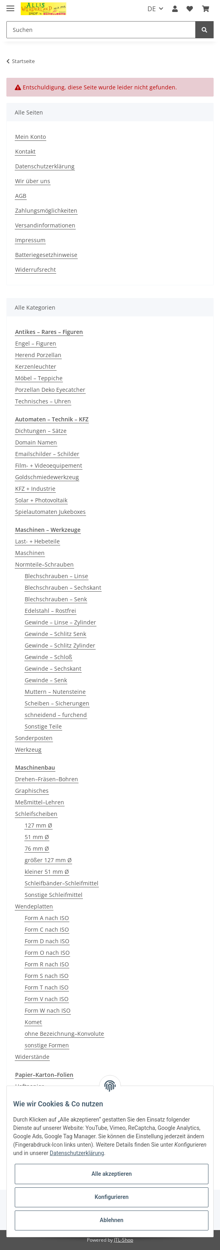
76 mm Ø (37, 848)
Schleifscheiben (36, 814)
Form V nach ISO (47, 999)
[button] (175, 9)
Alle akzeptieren (111, 1174)
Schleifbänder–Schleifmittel (61, 883)
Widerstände (32, 1056)
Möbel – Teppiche (39, 378)
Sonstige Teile (43, 726)
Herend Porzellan (38, 355)
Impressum (30, 240)
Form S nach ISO (47, 975)
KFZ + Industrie (35, 488)
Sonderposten (34, 738)
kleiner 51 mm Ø (47, 871)
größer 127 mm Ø (48, 860)
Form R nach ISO (47, 964)
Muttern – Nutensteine (55, 691)
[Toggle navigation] (10, 5)
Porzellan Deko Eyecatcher (50, 389)
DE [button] (151, 8)
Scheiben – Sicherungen (57, 703)
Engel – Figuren (35, 343)
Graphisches (32, 790)
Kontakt (25, 151)
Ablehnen (111, 1220)
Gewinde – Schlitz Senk (55, 634)
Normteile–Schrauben (44, 564)
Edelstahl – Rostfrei (50, 610)
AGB (20, 195)
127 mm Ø (38, 825)
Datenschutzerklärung (45, 166)
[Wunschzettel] (189, 9)
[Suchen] (101, 29)
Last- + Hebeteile (37, 541)
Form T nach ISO (47, 987)
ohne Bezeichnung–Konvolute (64, 1033)
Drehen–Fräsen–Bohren (46, 779)
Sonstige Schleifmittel (53, 894)
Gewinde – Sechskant (53, 668)
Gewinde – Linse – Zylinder (60, 622)
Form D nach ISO (47, 941)
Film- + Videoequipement (48, 465)
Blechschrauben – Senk (56, 599)
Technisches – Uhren (43, 401)
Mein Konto (30, 136)
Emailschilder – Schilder (47, 454)
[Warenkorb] (206, 9)
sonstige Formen (47, 1045)
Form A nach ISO (47, 918)
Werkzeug (28, 749)
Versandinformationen (45, 225)
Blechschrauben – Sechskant (63, 587)
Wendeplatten (34, 906)
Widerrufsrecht (35, 269)
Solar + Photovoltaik (41, 500)
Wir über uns (32, 181)
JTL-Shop (123, 1239)
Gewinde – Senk (46, 680)
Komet (33, 1022)
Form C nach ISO (47, 929)
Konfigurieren (111, 1197)
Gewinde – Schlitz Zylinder (60, 645)
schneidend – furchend (56, 715)
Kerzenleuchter (35, 366)
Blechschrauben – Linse (56, 576)
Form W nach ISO (48, 1010)
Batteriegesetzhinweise (46, 255)
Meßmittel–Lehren (39, 802)
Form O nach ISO (47, 952)
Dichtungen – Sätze (41, 430)
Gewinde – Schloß (48, 657)
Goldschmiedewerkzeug (47, 477)
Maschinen (30, 553)
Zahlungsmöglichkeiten (46, 210)
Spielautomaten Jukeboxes (50, 511)
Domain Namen (36, 442)
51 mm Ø (37, 837)
